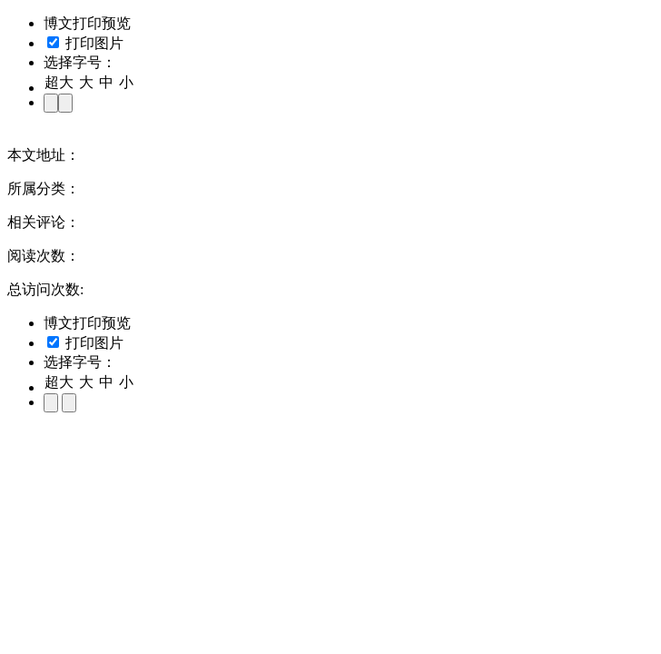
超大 (59, 82)
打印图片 (85, 43)
